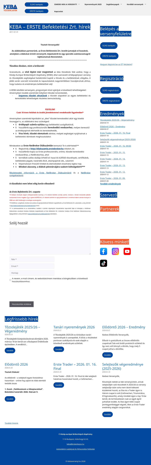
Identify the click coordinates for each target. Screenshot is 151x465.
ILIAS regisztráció (111, 90)
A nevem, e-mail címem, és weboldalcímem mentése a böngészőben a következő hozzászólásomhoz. (50, 280)
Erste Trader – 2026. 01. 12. (112, 172)
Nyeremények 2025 (93, 4)
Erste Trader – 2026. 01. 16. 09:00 (115, 146)
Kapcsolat (58, 11)
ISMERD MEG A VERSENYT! (68, 4)
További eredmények (110, 183)
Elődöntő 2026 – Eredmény (112, 126)
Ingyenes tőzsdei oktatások (33, 95)
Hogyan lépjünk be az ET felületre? (116, 64)
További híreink (11, 423)
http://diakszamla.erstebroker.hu (47, 148)
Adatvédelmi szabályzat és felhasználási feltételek (75, 449)
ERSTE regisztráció (111, 100)
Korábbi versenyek (138, 4)
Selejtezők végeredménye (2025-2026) (118, 139)
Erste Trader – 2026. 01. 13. (112, 165)
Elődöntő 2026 (16, 364)
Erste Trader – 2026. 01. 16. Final (115, 133)
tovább (10, 350)
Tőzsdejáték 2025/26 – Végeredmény (117, 120)
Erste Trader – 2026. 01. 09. (112, 178)
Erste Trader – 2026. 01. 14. (112, 158)
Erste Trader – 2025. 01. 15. (112, 152)
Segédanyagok (115, 4)
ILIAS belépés (36, 4)
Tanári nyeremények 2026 (74, 327)
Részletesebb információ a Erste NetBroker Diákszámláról (40, 172)
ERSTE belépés (36, 11)
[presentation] (27, 293)
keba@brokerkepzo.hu (75, 444)
